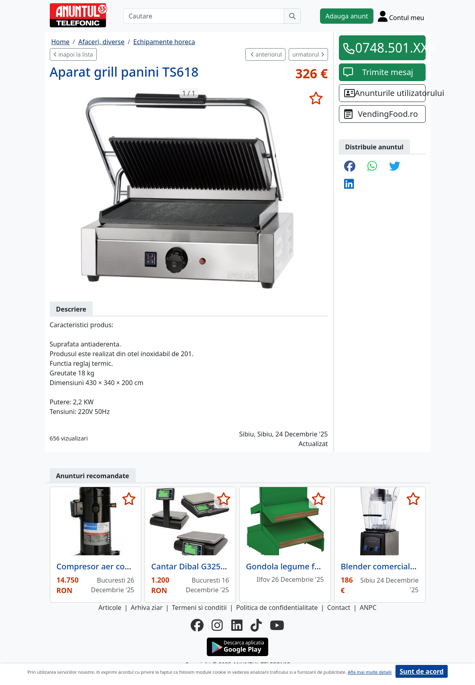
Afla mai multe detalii (369, 672)
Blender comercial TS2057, (391, 566)
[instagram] (217, 625)
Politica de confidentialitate (277, 607)
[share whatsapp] (372, 166)
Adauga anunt (346, 16)
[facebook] (197, 625)
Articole (109, 607)
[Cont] (401, 16)
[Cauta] (292, 16)
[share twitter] (395, 166)
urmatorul (308, 54)
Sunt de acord (421, 671)
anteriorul (266, 54)
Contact (339, 607)
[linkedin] (237, 625)
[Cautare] (203, 16)
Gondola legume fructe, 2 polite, (308, 566)
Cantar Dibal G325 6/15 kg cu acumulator (230, 566)
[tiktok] (256, 625)
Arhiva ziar (146, 607)
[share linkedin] (349, 184)
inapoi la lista (73, 54)
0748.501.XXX (387, 47)
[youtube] (277, 625)
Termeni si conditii (199, 607)
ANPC (368, 607)
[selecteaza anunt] (316, 98)
